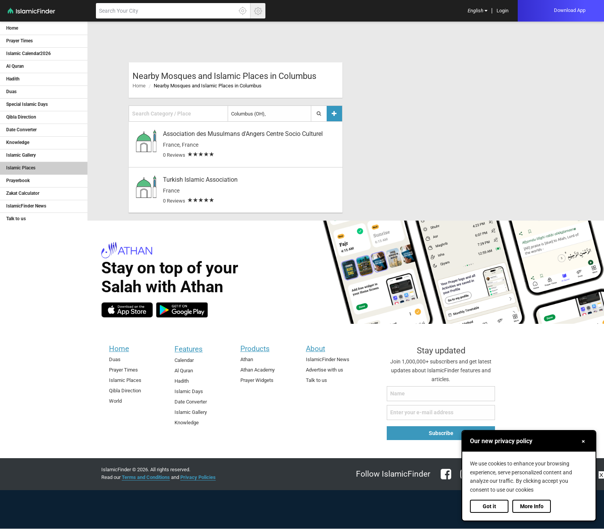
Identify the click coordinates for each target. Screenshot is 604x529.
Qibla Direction (125, 390)
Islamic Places (125, 380)
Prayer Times (123, 370)
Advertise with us (324, 370)
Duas (115, 359)
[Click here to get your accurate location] (242, 11)
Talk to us (316, 380)
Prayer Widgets (256, 380)
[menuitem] (477, 11)
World (115, 401)
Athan (246, 359)
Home (139, 86)
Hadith (181, 381)
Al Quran (183, 370)
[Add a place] (334, 114)
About (315, 348)
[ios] (127, 310)
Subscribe (441, 433)
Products (255, 348)
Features (188, 349)
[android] (182, 310)
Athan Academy (257, 370)
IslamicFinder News (327, 359)
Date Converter (190, 402)
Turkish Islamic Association (200, 179)
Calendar (184, 360)
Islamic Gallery (190, 412)
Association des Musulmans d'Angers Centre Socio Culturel (243, 133)
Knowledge (186, 422)
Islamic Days (188, 391)
